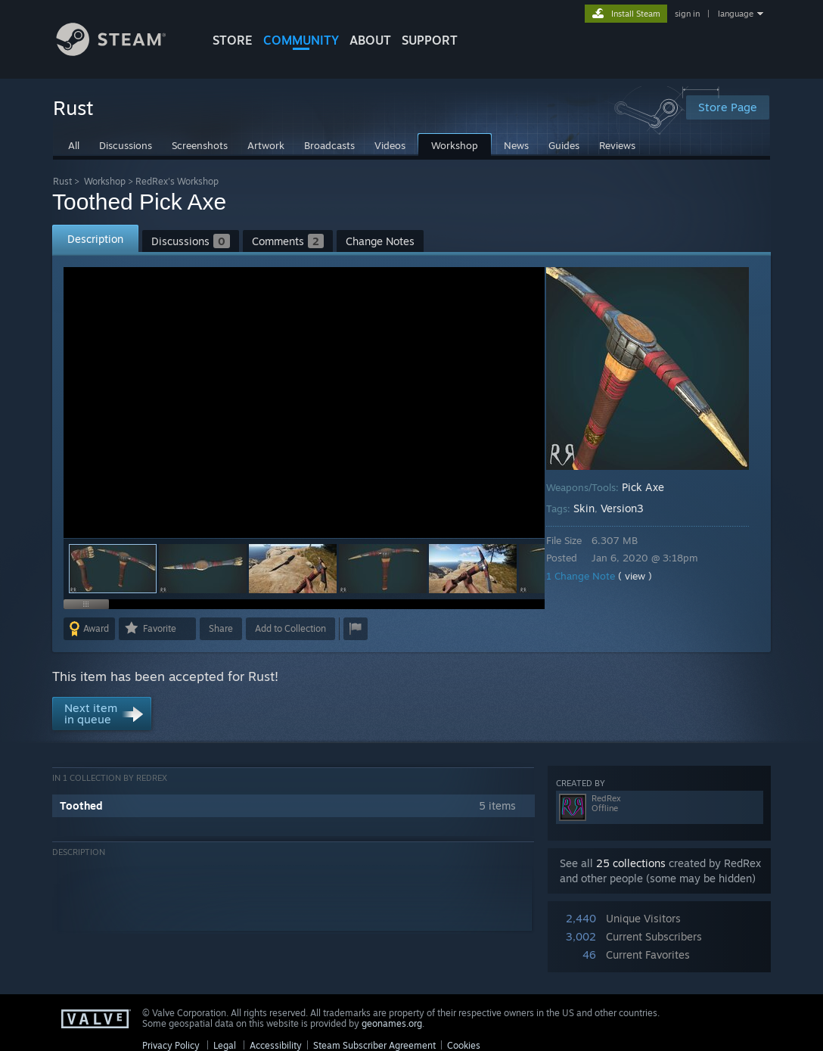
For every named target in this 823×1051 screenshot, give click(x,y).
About (370, 40)
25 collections (631, 863)
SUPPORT (430, 40)
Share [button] (221, 628)
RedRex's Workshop (177, 181)
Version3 (632, 508)
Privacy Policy (171, 1045)
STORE (233, 40)
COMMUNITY (301, 40)
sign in (687, 13)
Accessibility (276, 1045)
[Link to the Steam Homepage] (122, 51)
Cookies (463, 1045)
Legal (224, 1045)
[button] (203, 568)
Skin (594, 508)
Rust (62, 181)
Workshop (105, 181)
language (735, 13)
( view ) (646, 576)
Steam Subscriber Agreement (374, 1045)
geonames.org (392, 1023)
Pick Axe (653, 486)
